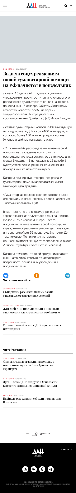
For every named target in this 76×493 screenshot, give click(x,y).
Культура (7, 396)
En (71, 6)
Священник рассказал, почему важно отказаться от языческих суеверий (28, 293)
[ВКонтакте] (5, 275)
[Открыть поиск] (66, 6)
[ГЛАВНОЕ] (51, 469)
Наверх (67, 450)
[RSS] (25, 469)
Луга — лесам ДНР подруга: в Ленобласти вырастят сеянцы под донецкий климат (30, 383)
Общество (8, 69)
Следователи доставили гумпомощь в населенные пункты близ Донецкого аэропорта (28, 365)
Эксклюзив (9, 289)
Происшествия (11, 305)
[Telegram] (67, 275)
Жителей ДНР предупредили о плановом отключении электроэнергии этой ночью (31, 310)
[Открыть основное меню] (5, 6)
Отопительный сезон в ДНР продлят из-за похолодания (32, 327)
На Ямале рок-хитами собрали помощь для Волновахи (32, 400)
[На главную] (38, 5)
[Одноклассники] (36, 275)
